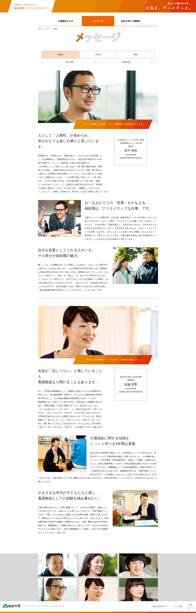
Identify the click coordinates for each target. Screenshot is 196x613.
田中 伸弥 (70, 62)
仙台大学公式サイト (160, 606)
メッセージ (47, 29)
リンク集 (178, 606)
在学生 (98, 54)
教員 (135, 54)
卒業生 (60, 54)
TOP (39, 29)
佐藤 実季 (126, 62)
